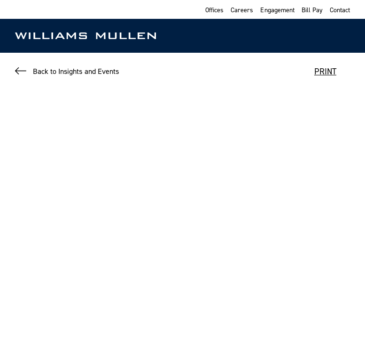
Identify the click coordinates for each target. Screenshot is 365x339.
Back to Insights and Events (76, 71)
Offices (214, 10)
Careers (242, 10)
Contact (340, 10)
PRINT (325, 71)
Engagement (277, 10)
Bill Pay (312, 10)
